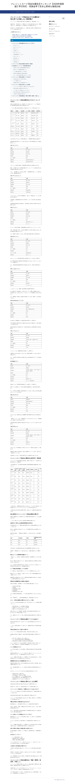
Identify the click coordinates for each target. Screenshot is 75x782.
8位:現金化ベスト (16, 58)
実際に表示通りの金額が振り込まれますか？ (21, 88)
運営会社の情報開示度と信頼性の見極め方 (20, 73)
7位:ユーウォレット (17, 56)
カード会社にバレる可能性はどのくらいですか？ (22, 90)
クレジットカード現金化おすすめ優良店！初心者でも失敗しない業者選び (22, 11)
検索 (49, 16)
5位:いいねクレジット (17, 52)
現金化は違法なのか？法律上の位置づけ (20, 79)
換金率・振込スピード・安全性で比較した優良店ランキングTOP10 (24, 34)
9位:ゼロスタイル (16, 60)
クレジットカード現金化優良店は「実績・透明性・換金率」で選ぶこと (26, 96)
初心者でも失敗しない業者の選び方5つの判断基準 (21, 35)
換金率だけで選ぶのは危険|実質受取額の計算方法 (22, 67)
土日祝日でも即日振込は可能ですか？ (20, 94)
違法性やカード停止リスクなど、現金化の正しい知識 (22, 37)
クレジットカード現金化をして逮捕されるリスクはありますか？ (24, 86)
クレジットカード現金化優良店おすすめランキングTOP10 (23, 43)
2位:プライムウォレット (18, 47)
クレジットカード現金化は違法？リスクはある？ (22, 77)
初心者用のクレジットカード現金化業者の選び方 (22, 65)
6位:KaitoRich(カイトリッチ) (18, 54)
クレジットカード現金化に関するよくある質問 (21, 84)
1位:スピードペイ (16, 45)
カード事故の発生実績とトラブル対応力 (20, 71)
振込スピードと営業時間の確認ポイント (20, 69)
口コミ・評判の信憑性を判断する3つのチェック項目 (22, 75)
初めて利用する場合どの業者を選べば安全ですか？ (22, 92)
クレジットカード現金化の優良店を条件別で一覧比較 (23, 63)
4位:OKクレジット (17, 50)
